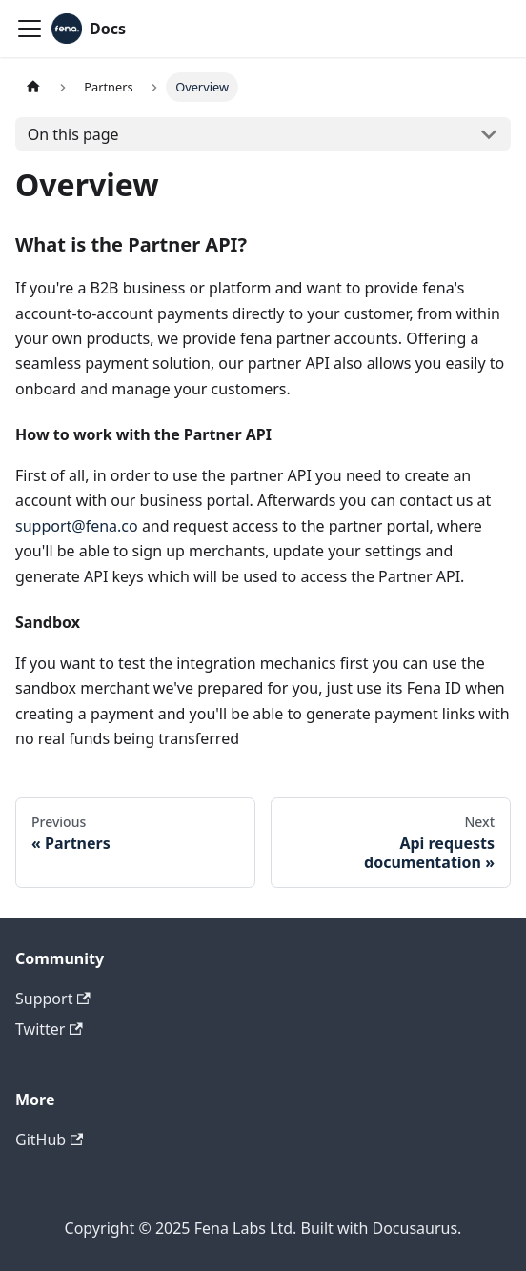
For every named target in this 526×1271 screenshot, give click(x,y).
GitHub (49, 1139)
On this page (73, 134)
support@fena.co (76, 525)
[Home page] (33, 87)
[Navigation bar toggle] (29, 28)
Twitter (49, 1029)
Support (53, 998)
